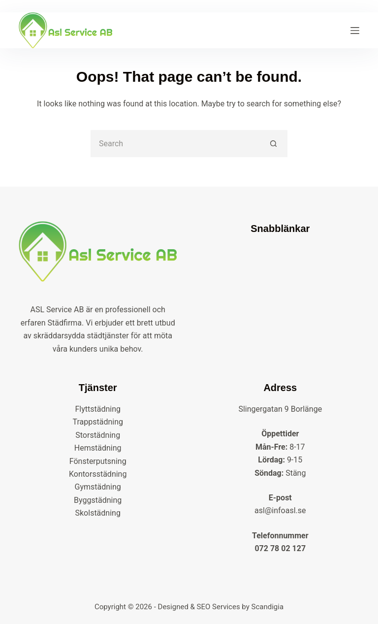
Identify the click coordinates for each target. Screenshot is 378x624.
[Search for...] (175, 143)
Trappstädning (97, 422)
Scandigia (268, 606)
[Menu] (354, 30)
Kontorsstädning (97, 474)
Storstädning (97, 435)
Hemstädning (98, 448)
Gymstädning (98, 487)
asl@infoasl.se (280, 510)
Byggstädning (98, 500)
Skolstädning (98, 513)
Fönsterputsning (97, 461)
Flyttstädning (98, 409)
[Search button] (273, 143)
